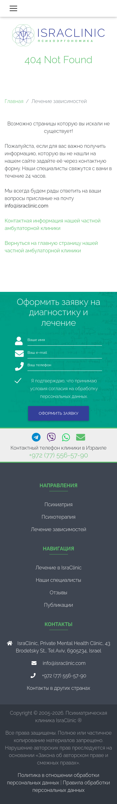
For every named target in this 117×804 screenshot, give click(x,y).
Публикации (58, 605)
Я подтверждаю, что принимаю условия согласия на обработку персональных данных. (64, 381)
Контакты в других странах (58, 688)
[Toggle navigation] (13, 8)
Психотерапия (58, 517)
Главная (14, 101)
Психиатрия (58, 504)
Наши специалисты (58, 580)
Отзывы (58, 593)
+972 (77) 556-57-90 (58, 455)
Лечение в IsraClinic (58, 568)
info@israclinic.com (64, 663)
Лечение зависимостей (58, 529)
